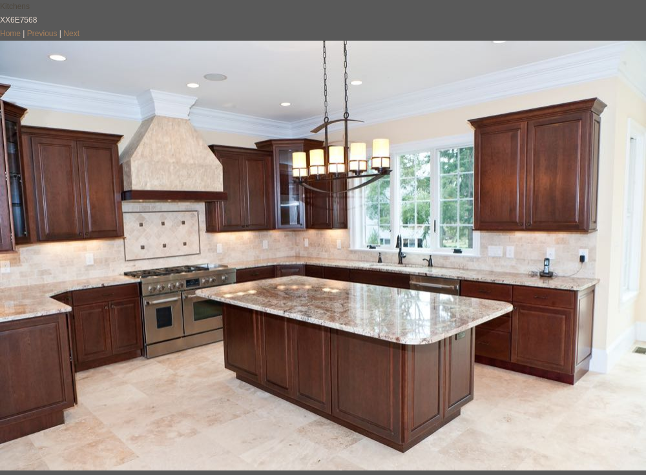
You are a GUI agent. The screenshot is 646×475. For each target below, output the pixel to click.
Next (71, 33)
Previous (42, 33)
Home (10, 33)
